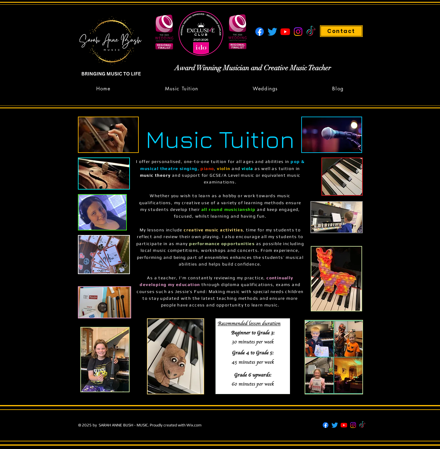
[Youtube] (285, 31)
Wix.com (194, 425)
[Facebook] (259, 31)
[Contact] (341, 31)
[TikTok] (311, 31)
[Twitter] (272, 31)
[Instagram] (298, 31)
